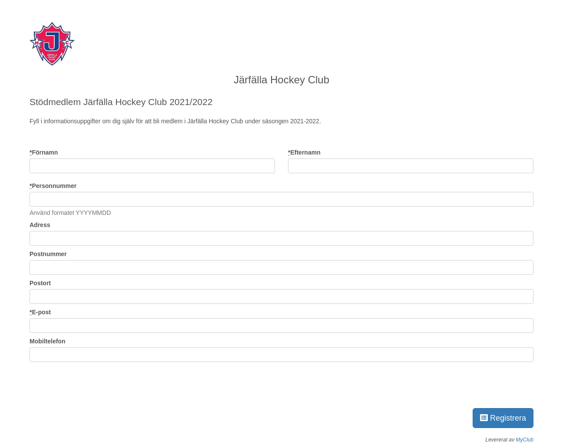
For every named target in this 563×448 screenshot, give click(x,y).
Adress (40, 224)
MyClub (524, 440)
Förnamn (44, 152)
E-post (40, 312)
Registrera (503, 418)
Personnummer (53, 185)
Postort (40, 283)
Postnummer (48, 253)
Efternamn (304, 152)
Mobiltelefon (47, 341)
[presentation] (96, 383)
